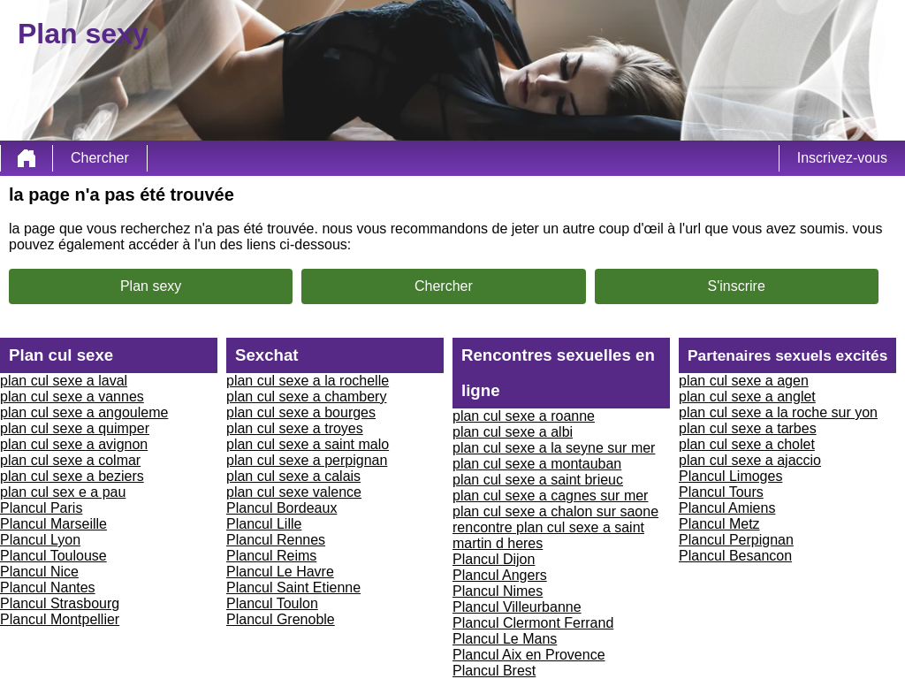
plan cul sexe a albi (512, 431)
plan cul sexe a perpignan (306, 460)
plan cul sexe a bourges (301, 412)
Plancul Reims (271, 555)
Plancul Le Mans (504, 638)
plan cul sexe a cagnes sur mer (550, 495)
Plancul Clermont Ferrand (532, 622)
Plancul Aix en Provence (528, 654)
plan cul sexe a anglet (747, 396)
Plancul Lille (263, 523)
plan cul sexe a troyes (294, 428)
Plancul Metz (719, 523)
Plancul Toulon (272, 603)
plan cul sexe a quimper (74, 428)
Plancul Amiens (727, 507)
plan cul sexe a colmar (70, 460)
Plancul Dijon (493, 559)
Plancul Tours (721, 492)
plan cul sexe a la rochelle (307, 380)
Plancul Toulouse (53, 555)
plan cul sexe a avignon (74, 444)
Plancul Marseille (53, 523)
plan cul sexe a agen (744, 380)
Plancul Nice (39, 571)
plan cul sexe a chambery (306, 396)
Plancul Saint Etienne (293, 587)
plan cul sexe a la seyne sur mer (553, 447)
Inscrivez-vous (842, 157)
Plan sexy (150, 286)
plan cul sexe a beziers (72, 476)
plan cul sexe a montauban (536, 463)
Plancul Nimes (497, 591)
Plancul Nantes (47, 587)
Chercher (100, 157)
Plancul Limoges (730, 476)
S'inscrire (736, 286)
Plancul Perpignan (736, 539)
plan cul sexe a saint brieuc (537, 479)
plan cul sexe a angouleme (84, 412)
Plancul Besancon (735, 555)
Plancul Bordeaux (281, 507)
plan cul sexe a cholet (747, 444)
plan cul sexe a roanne (523, 415)
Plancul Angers (499, 575)
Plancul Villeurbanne (517, 606)
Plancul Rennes (275, 539)
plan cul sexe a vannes (72, 396)
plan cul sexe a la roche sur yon (778, 412)
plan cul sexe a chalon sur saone (555, 511)
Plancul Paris (41, 507)
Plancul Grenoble (280, 619)
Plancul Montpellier (59, 619)
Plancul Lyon (40, 539)
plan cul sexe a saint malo (307, 444)
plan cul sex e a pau (62, 492)
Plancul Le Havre (280, 571)
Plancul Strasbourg (59, 603)
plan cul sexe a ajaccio (750, 460)
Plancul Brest (494, 670)
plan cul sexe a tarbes (748, 428)
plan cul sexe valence (293, 492)
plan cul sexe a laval (63, 380)
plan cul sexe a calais (293, 476)
